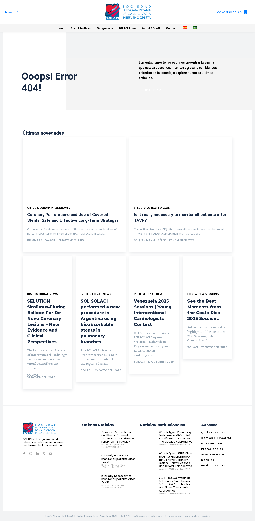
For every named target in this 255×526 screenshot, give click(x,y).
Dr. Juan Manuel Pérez (150, 241)
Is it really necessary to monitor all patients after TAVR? (117, 464)
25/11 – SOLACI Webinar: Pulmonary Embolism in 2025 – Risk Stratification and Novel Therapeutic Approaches (174, 489)
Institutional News (43, 300)
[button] (12, 12)
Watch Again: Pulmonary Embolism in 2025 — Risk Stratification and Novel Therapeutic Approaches (175, 442)
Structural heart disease (152, 208)
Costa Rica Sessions (203, 300)
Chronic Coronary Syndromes (48, 208)
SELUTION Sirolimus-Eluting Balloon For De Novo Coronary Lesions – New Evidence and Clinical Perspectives (47, 327)
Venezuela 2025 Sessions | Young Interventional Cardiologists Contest (154, 319)
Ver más (36, 254)
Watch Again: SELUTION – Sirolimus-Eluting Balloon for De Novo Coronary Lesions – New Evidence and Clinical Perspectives (175, 465)
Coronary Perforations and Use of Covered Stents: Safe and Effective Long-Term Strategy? (69, 221)
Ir (32, 390)
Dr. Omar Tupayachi (41, 246)
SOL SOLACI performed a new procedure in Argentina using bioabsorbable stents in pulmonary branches (101, 327)
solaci (32, 380)
